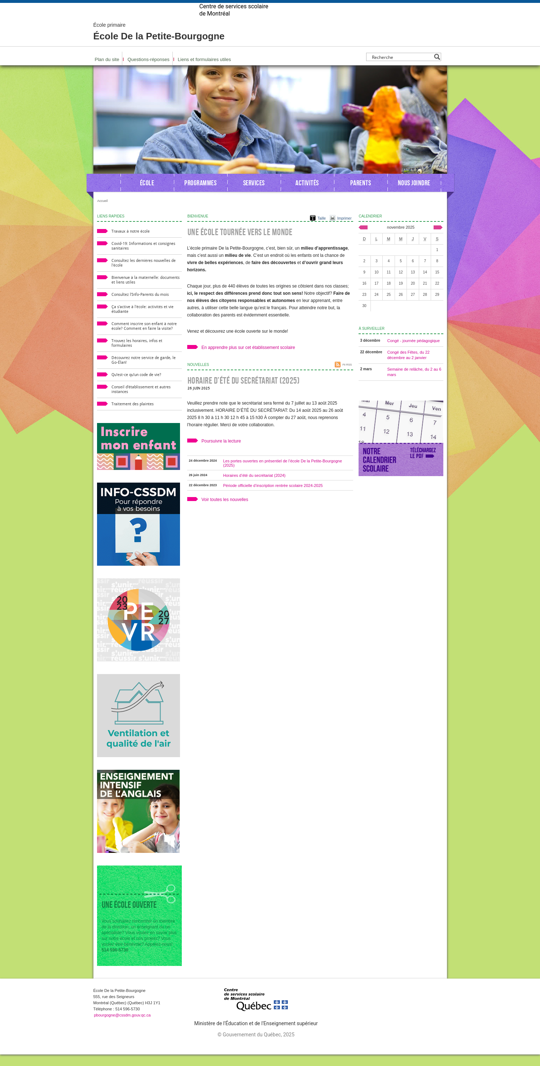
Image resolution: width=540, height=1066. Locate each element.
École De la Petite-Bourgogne (159, 43)
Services (254, 194)
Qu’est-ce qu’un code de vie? (136, 386)
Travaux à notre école (130, 243)
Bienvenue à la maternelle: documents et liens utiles (145, 291)
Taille (321, 230)
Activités (307, 194)
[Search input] (401, 68)
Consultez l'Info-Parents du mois (140, 306)
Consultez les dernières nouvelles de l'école (143, 274)
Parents (360, 194)
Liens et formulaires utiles (204, 71)
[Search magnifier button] (437, 68)
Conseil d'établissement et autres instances (141, 401)
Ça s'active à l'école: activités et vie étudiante (142, 320)
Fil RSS (347, 376)
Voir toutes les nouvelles (225, 511)
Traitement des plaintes (132, 415)
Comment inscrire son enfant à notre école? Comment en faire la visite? (144, 337)
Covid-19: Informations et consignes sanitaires (143, 257)
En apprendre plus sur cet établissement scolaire (248, 359)
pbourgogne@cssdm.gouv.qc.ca (122, 1026)
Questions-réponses (148, 71)
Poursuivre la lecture (221, 452)
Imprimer (344, 230)
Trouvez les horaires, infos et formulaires (136, 354)
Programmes (200, 194)
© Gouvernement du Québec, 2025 (256, 1046)
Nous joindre (414, 194)
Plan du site (107, 71)
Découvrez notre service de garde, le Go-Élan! (143, 371)
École (147, 194)
